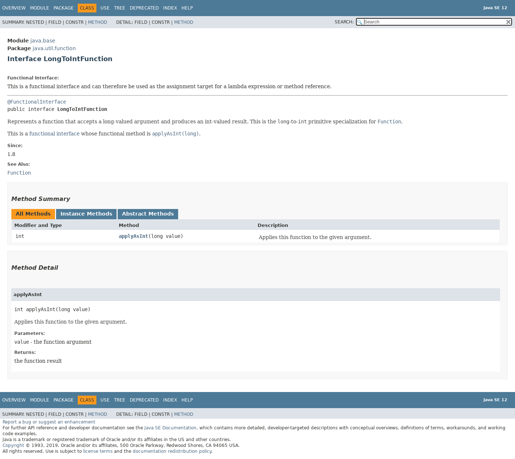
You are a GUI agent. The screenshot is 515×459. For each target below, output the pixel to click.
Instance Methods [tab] (86, 214)
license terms (98, 451)
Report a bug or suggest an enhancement (49, 422)
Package (64, 8)
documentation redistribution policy (172, 451)
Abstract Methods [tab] (148, 214)
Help (187, 8)
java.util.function (54, 48)
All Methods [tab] (33, 214)
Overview (14, 8)
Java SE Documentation (170, 427)
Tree (119, 8)
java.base (42, 41)
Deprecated (144, 8)
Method (97, 22)
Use (105, 8)
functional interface (54, 134)
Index (170, 8)
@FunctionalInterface (36, 102)
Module (39, 8)
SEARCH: (344, 22)
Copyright (13, 445)
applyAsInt (133, 236)
